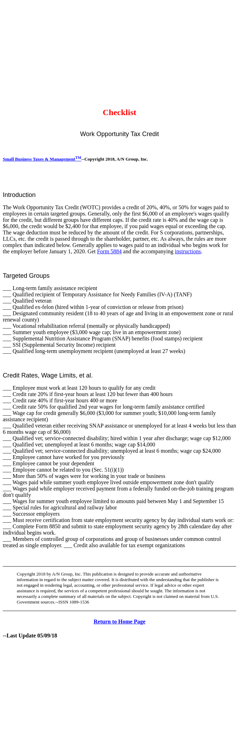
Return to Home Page (119, 621)
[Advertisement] (121, 52)
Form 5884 (109, 251)
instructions (188, 251)
